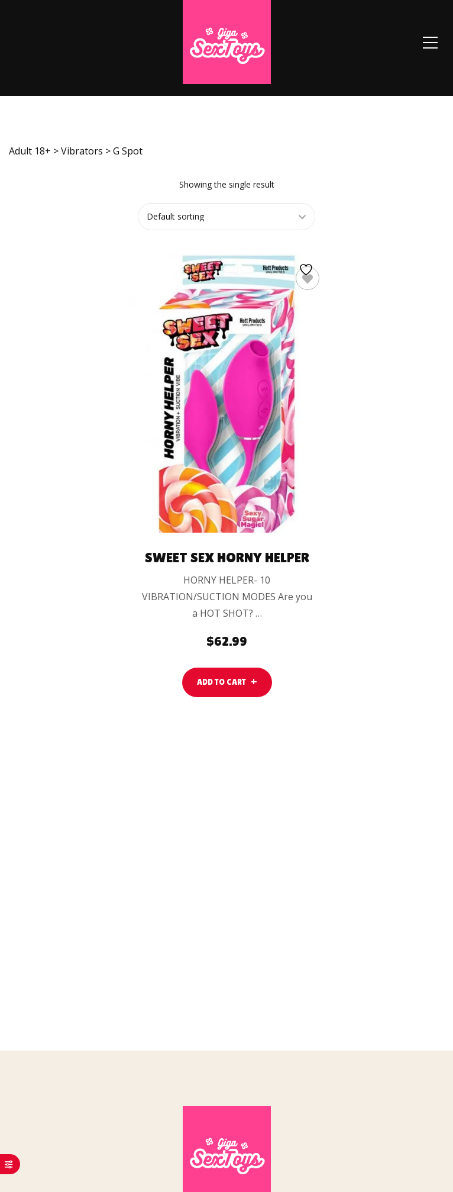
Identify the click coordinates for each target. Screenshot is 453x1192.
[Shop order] (225, 217)
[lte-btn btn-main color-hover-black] (227, 682)
